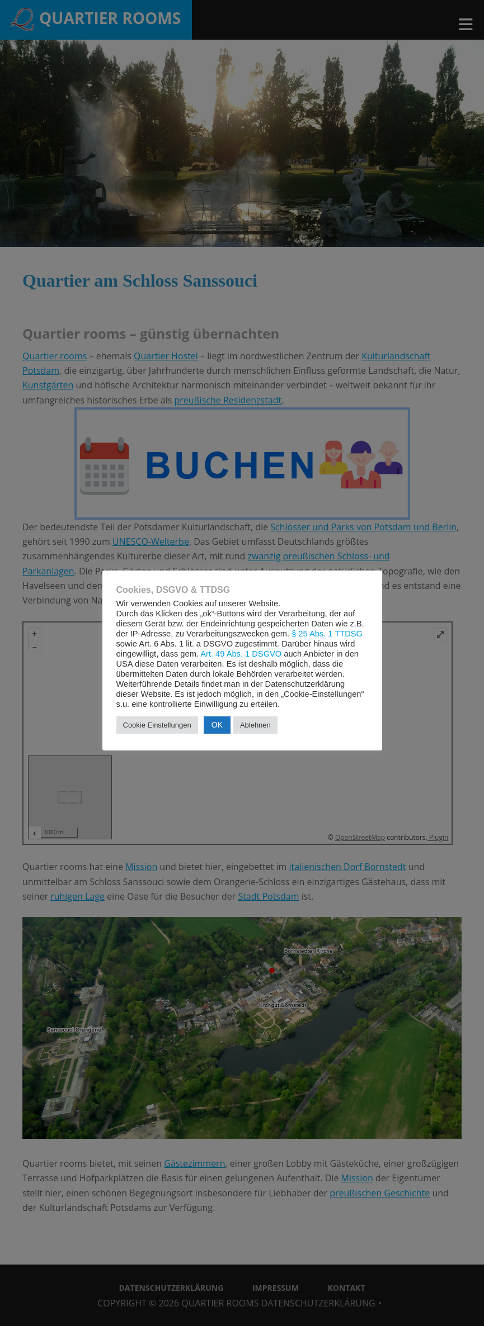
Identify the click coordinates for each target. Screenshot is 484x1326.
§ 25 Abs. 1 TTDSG (327, 633)
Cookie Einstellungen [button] (157, 725)
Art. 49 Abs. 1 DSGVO (240, 653)
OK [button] (217, 724)
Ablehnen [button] (255, 725)
